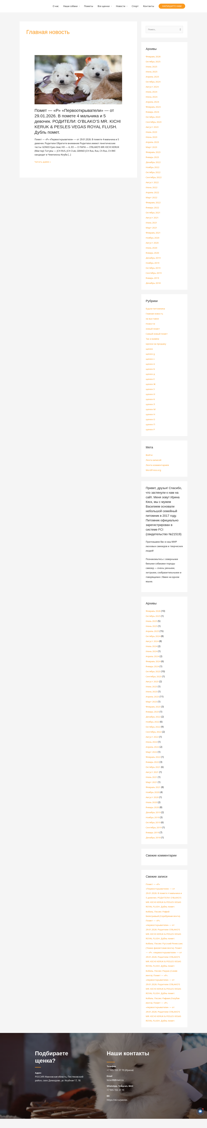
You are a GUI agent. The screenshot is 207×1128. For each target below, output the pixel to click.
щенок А (150, 364)
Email (109, 1085)
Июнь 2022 (152, 187)
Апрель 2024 (152, 101)
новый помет (153, 328)
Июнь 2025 (152, 71)
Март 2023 (151, 147)
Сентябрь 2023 (154, 122)
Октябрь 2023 (153, 117)
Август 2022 (152, 182)
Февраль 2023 (153, 152)
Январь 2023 (152, 157)
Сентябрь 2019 (154, 273)
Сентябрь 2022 (154, 177)
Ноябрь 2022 (152, 167)
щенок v (150, 359)
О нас (56, 6)
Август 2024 (152, 86)
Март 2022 (151, 197)
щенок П (150, 424)
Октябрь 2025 (153, 61)
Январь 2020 (152, 252)
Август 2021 (152, 217)
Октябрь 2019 (153, 268)
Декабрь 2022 (153, 162)
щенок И (151, 394)
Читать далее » (43, 161)
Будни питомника (156, 308)
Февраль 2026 (153, 56)
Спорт (135, 6)
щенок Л (150, 404)
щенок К (150, 399)
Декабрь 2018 (153, 283)
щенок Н (150, 414)
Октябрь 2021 (153, 212)
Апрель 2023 (152, 142)
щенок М (151, 409)
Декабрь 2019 (153, 257)
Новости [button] (120, 6)
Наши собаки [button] (70, 6)
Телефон (111, 1075)
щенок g (150, 354)
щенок (149, 349)
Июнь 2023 (152, 137)
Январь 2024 (152, 112)
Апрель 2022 (152, 192)
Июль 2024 (151, 91)
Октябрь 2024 (153, 81)
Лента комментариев (158, 465)
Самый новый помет (157, 333)
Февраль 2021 (153, 232)
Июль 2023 (151, 132)
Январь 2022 (152, 207)
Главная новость (155, 313)
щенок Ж (151, 384)
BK (108, 1105)
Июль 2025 (151, 66)
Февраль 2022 (153, 202)
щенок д (150, 374)
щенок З (150, 389)
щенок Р (150, 429)
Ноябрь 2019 (152, 263)
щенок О (150, 419)
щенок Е (150, 379)
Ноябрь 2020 (152, 237)
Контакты (148, 6)
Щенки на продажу (156, 343)
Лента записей (154, 460)
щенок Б (150, 369)
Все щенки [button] (104, 6)
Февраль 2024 (153, 106)
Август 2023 (152, 127)
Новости (150, 323)
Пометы (88, 6)
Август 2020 (152, 242)
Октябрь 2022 (153, 172)
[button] (172, 6)
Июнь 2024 (152, 96)
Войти (149, 455)
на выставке (152, 318)
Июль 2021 (151, 222)
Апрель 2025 (152, 76)
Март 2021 (151, 227)
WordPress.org (153, 470)
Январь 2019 (152, 278)
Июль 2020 (151, 247)
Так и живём (153, 338)
